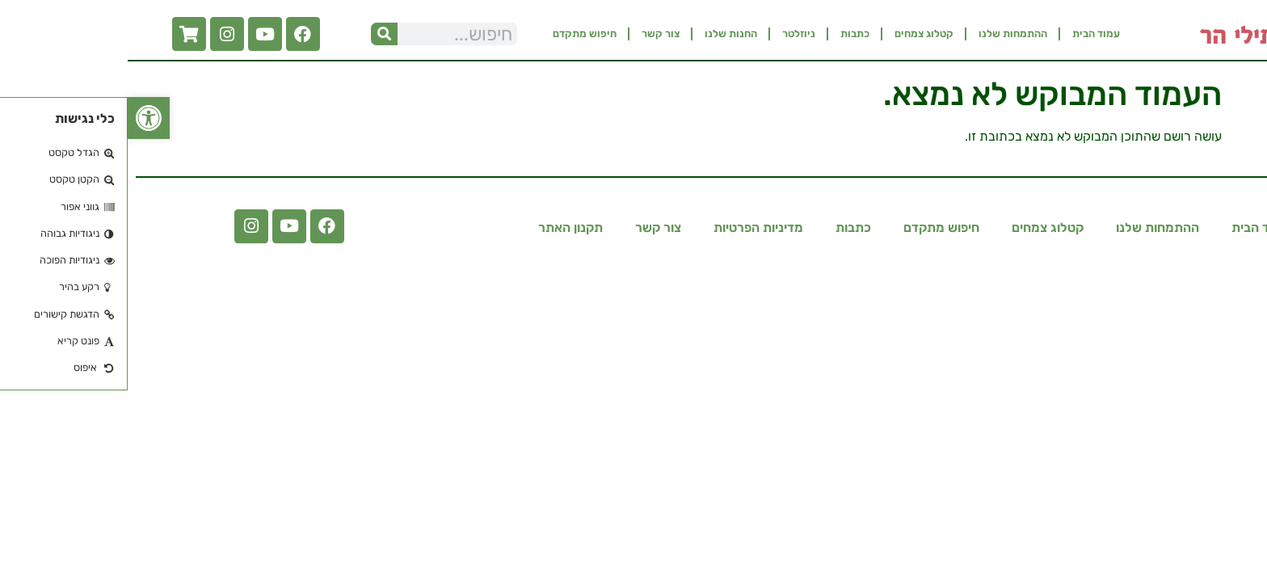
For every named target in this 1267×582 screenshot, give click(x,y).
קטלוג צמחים (796, 33)
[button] (21, 118)
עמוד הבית (968, 33)
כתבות (727, 33)
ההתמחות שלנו (885, 33)
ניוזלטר (671, 33)
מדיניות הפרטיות (631, 227)
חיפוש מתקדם (457, 33)
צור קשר (533, 33)
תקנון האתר (442, 227)
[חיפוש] (256, 34)
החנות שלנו (603, 33)
